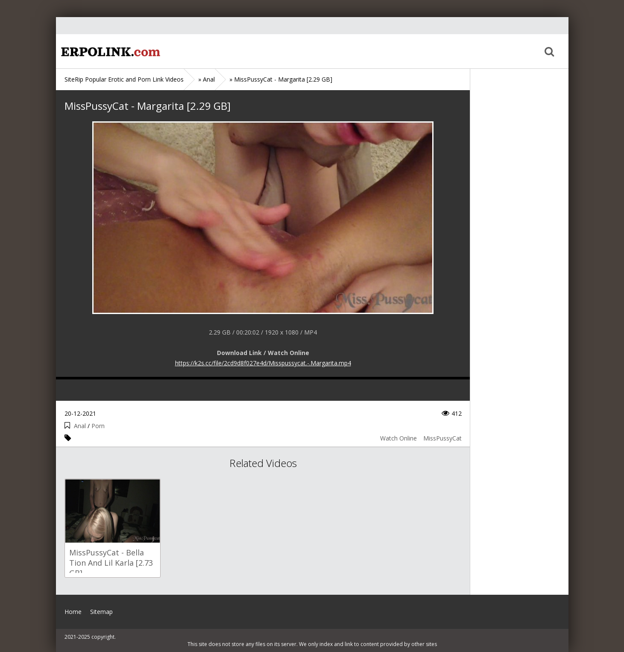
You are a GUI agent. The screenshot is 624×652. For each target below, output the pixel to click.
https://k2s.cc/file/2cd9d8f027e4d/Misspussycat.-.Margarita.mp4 (263, 363)
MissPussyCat (442, 438)
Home (109, 51)
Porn (98, 426)
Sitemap (101, 612)
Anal (80, 426)
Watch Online (398, 438)
